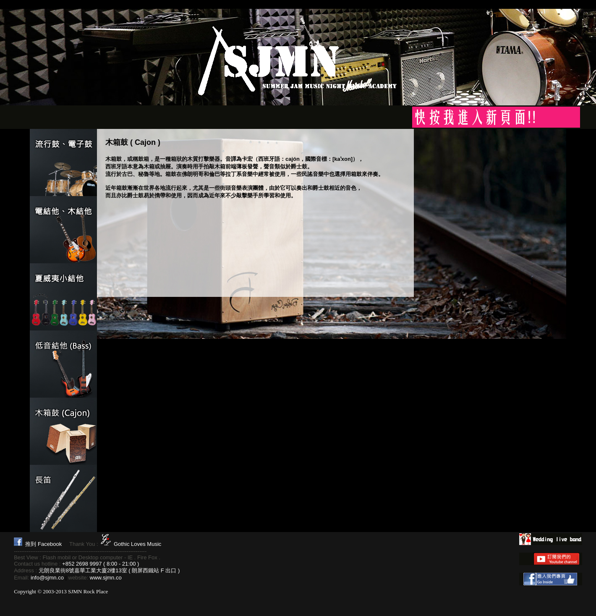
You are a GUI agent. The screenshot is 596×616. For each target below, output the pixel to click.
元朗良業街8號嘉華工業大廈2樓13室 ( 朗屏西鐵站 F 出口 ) (109, 570)
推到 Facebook (43, 544)
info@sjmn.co (47, 577)
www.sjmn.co (106, 577)
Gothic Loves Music (137, 544)
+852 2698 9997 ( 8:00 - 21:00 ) (100, 564)
